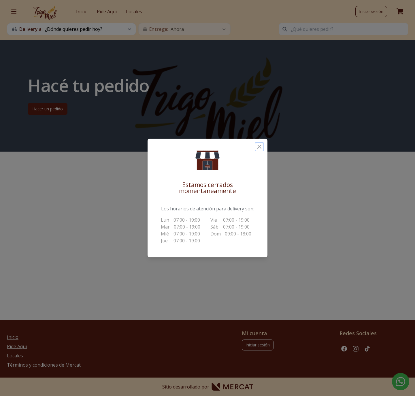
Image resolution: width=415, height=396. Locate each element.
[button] (207, 160)
